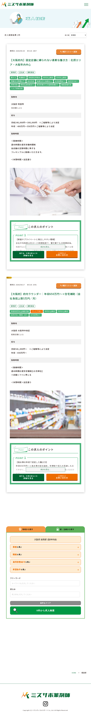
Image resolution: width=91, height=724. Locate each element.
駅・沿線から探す (65, 529)
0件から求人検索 (45, 610)
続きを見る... (45, 247)
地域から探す (25, 529)
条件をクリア (45, 603)
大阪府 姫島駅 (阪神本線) (45, 539)
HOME (74, 672)
